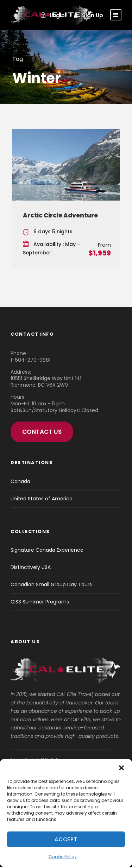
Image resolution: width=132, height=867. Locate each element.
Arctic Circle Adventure (60, 215)
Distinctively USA (31, 567)
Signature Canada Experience (47, 549)
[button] (121, 767)
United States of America (42, 498)
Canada (20, 481)
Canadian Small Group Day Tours (51, 584)
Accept (66, 839)
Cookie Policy (63, 857)
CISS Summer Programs (40, 601)
